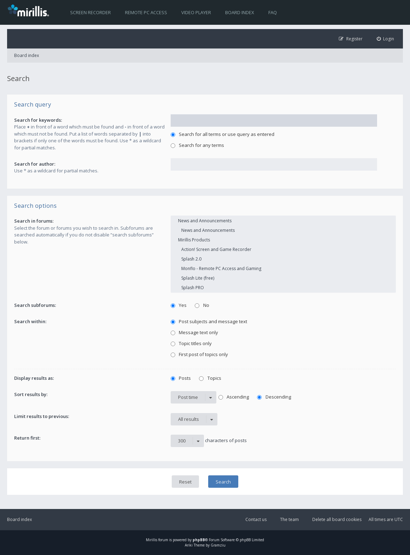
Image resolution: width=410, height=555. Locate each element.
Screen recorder (90, 12)
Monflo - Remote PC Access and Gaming (283, 268)
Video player (196, 12)
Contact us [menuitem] (256, 519)
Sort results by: (30, 394)
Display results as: (34, 378)
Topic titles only (191, 343)
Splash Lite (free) (283, 278)
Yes (179, 305)
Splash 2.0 (283, 259)
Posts (181, 378)
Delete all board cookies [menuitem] (336, 519)
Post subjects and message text (209, 321)
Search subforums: (35, 305)
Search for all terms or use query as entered (223, 134)
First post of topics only (199, 354)
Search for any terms (197, 145)
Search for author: (34, 164)
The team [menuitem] (289, 519)
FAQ (272, 12)
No (202, 305)
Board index (239, 12)
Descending (274, 397)
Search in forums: (33, 221)
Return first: (27, 438)
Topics (210, 378)
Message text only (194, 332)
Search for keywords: (38, 120)
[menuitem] (386, 39)
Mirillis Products (283, 240)
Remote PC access (146, 12)
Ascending (233, 397)
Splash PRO (283, 287)
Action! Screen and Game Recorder (283, 249)
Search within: (30, 321)
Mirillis (151, 539)
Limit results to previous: (41, 416)
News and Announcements (283, 220)
